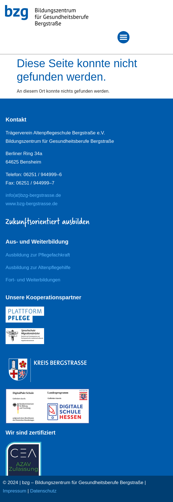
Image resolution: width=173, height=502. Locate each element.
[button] (123, 37)
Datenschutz (43, 491)
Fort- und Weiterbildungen (33, 279)
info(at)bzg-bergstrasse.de (33, 195)
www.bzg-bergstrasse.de (31, 203)
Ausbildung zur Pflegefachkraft (38, 255)
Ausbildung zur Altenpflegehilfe (38, 267)
